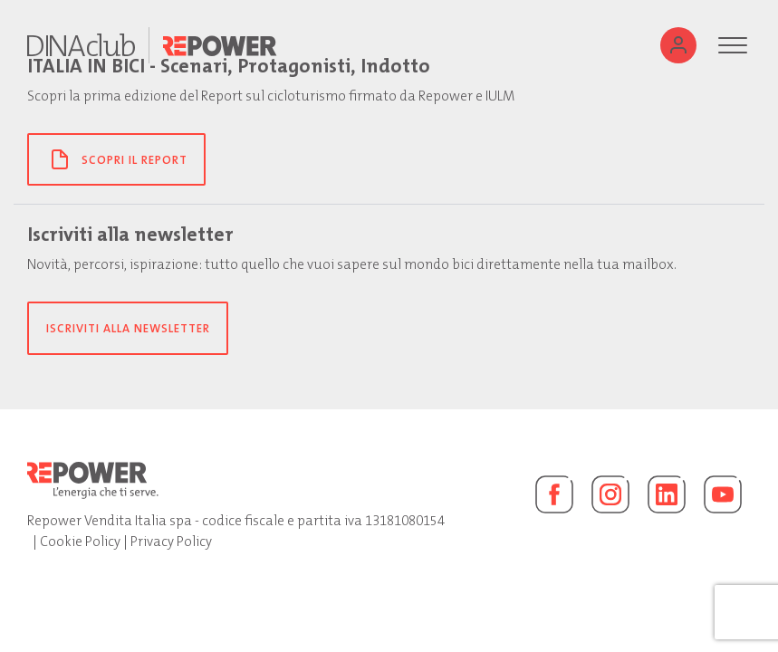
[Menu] (733, 45)
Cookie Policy (80, 541)
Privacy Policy (171, 541)
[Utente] (678, 45)
